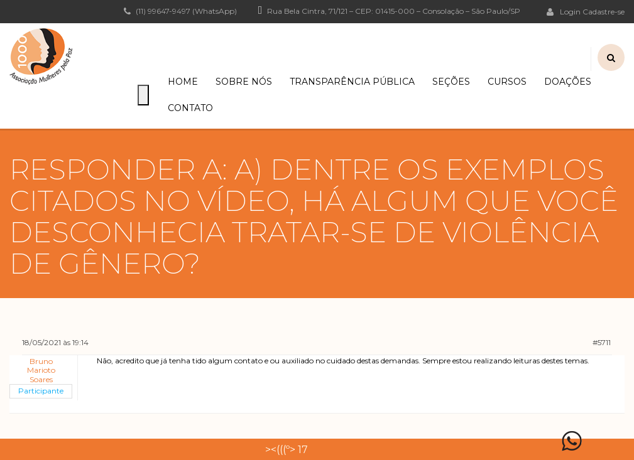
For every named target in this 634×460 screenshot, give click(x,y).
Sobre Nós (244, 81)
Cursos (507, 81)
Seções (451, 81)
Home (183, 81)
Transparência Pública (352, 81)
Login (564, 11)
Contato (190, 108)
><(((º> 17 (286, 450)
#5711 (602, 342)
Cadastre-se (603, 12)
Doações (567, 81)
